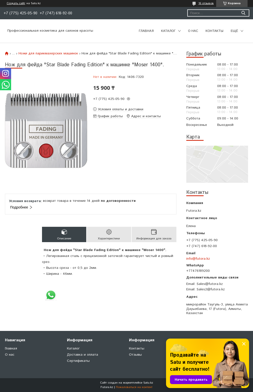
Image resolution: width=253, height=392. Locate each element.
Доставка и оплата (82, 354)
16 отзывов (206, 3)
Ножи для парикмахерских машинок (48, 53)
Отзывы (135, 354)
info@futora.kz (198, 258)
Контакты (214, 31)
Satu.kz (148, 383)
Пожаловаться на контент (134, 387)
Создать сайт (16, 3)
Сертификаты (78, 360)
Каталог (168, 31)
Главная (146, 31)
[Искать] (243, 13)
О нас (193, 31)
